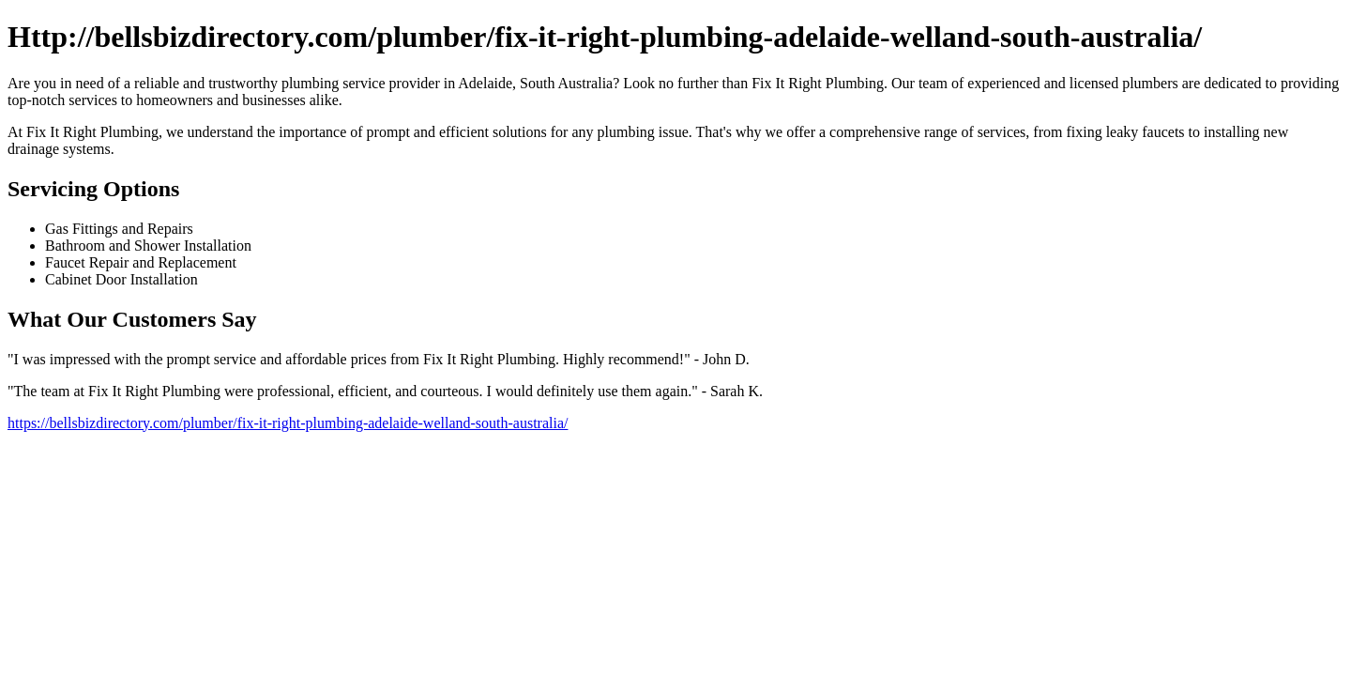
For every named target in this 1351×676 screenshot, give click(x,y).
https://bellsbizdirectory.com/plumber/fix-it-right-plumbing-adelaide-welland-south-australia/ (288, 423)
